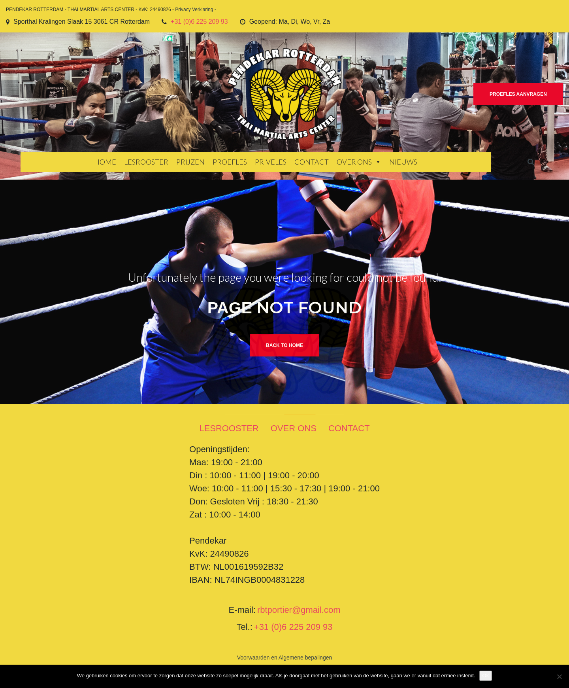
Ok (485, 676)
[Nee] (559, 676)
